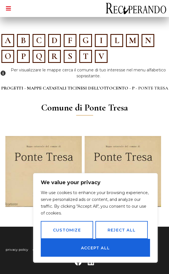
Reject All (122, 230)
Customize (67, 230)
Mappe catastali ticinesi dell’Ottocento (77, 88)
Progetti (12, 88)
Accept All (95, 247)
